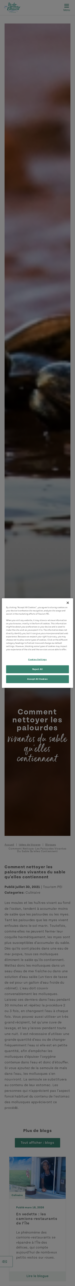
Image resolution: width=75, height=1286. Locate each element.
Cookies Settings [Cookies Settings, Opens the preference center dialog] (37, 659)
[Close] (68, 603)
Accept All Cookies (37, 679)
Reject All (37, 669)
